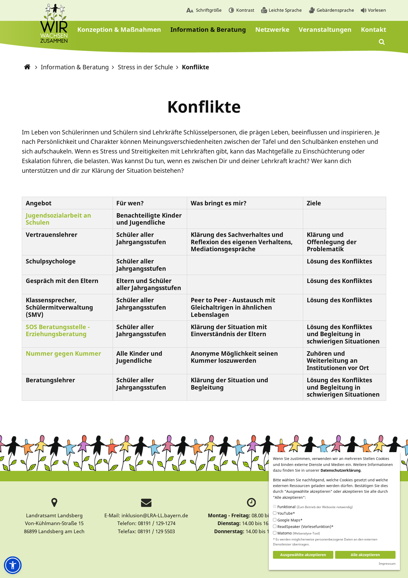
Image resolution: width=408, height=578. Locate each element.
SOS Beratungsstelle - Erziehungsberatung (58, 330)
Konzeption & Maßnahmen (119, 29)
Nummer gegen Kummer (64, 353)
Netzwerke (272, 29)
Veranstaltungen (325, 29)
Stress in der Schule (145, 67)
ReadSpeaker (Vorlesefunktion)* (303, 526)
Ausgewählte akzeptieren (303, 554)
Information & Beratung (208, 29)
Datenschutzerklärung (341, 470)
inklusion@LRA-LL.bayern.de (155, 515)
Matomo (296, 533)
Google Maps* (288, 520)
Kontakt (373, 29)
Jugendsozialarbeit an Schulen (58, 219)
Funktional (313, 506)
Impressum (387, 563)
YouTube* (284, 513)
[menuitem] (204, 10)
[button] (12, 565)
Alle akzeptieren (365, 554)
